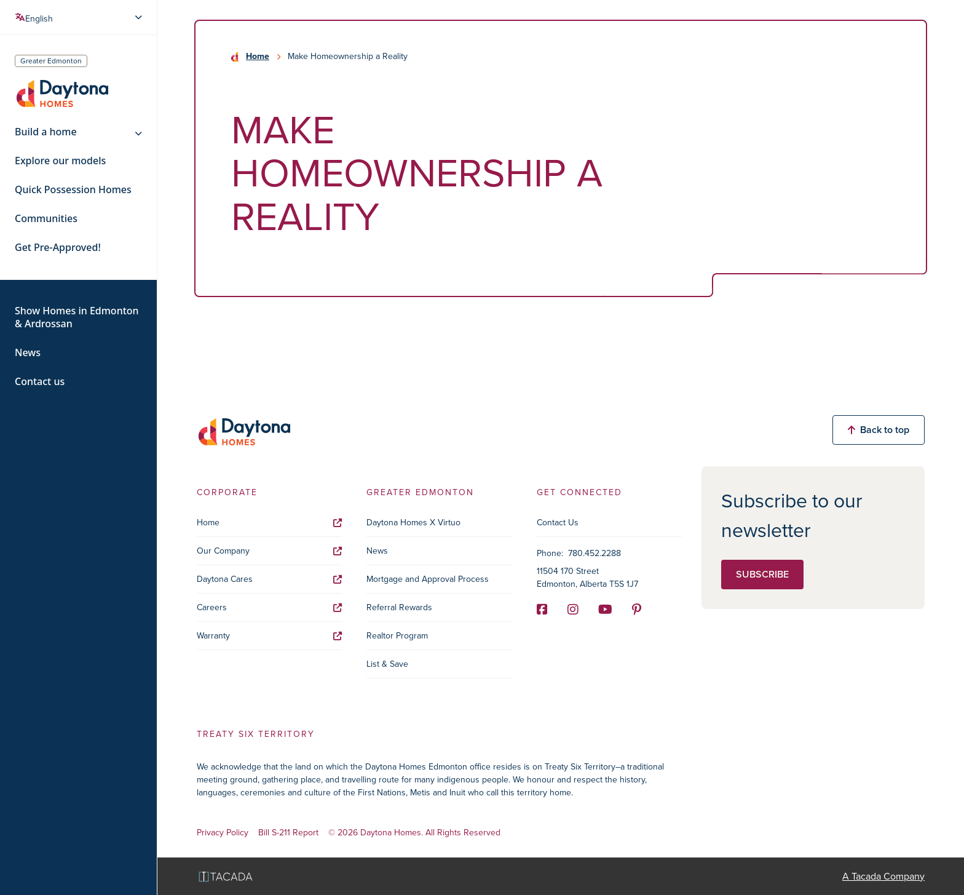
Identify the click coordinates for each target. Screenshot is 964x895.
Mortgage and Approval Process (427, 579)
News (28, 352)
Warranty (269, 635)
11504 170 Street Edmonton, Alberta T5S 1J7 (587, 578)
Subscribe (762, 574)
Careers (269, 607)
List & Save (387, 664)
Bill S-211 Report (288, 833)
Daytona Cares (269, 579)
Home (257, 56)
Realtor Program (397, 635)
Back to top (878, 430)
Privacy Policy (222, 833)
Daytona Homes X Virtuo (413, 522)
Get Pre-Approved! (58, 247)
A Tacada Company (883, 876)
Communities (46, 218)
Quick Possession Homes (73, 189)
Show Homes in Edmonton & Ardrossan (77, 317)
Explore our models (60, 160)
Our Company (269, 550)
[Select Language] (80, 17)
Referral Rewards (399, 607)
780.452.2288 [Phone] (594, 553)
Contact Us (558, 522)
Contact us (40, 381)
